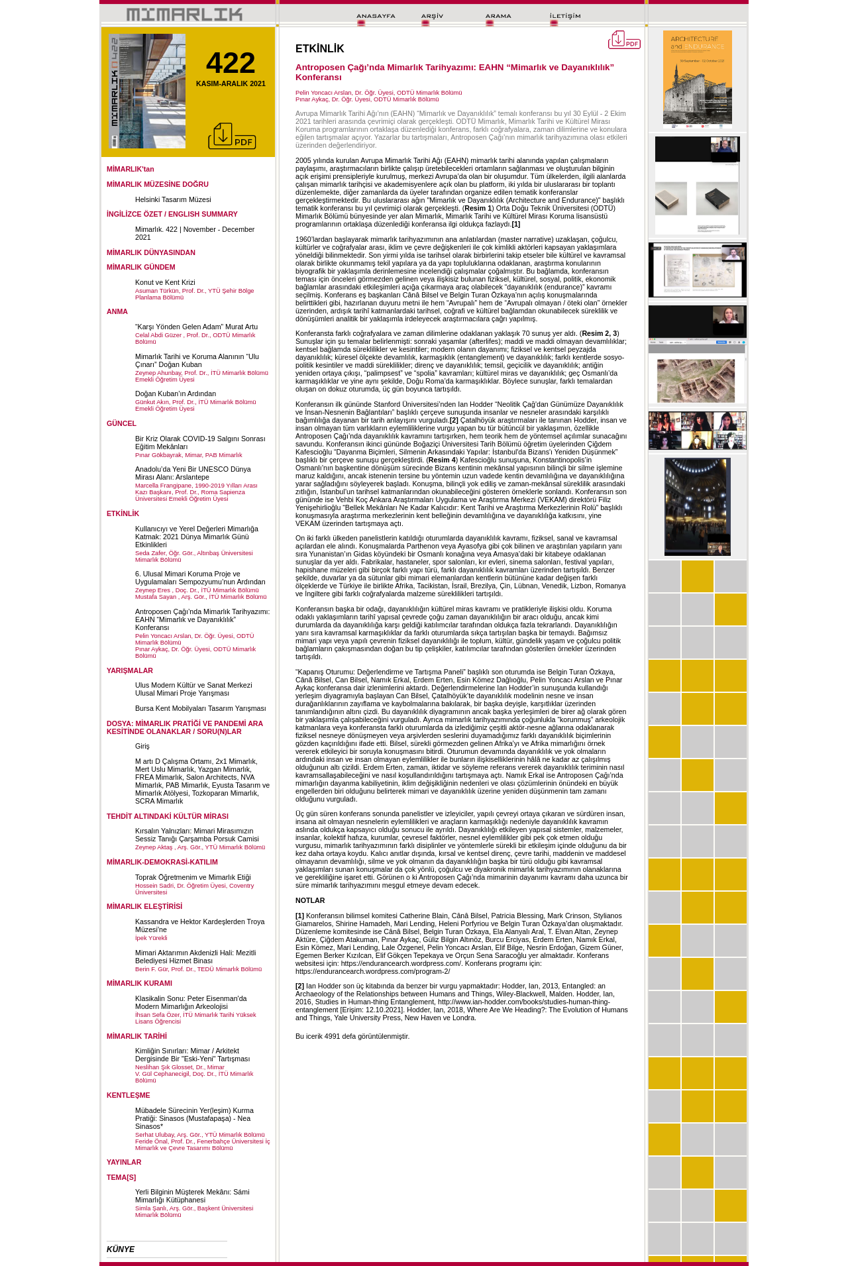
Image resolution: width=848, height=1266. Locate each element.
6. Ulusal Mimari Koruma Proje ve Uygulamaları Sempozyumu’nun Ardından (200, 578)
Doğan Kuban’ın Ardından (175, 393)
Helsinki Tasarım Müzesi (173, 199)
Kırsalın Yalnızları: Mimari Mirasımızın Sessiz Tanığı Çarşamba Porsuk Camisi (197, 835)
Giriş (142, 746)
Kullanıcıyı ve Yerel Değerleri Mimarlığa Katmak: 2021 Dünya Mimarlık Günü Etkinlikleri (196, 537)
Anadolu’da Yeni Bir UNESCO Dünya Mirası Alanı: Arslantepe (193, 473)
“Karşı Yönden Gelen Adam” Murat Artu (196, 327)
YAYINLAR (124, 1162)
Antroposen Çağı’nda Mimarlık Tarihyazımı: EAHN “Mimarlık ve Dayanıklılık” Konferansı (202, 619)
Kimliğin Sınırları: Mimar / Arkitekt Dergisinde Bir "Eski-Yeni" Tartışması (192, 1055)
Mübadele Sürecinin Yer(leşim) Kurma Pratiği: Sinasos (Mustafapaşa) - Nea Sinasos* (194, 1118)
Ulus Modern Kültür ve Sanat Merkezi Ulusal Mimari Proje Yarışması (193, 689)
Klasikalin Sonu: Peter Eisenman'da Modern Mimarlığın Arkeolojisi (191, 1002)
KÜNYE (120, 1249)
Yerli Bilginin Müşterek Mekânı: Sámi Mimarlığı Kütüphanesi (192, 1196)
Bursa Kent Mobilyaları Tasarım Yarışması (200, 708)
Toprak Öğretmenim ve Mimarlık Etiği (193, 877)
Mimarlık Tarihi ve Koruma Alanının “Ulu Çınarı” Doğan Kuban (197, 360)
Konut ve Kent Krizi (165, 282)
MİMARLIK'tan (130, 169)
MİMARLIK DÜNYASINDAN (151, 252)
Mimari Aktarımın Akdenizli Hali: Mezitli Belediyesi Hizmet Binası (195, 957)
